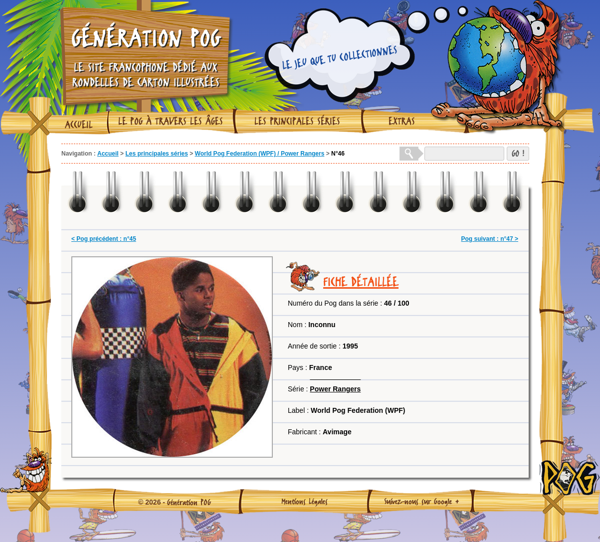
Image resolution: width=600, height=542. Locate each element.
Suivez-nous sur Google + (421, 501)
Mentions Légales (304, 501)
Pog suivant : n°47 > (490, 238)
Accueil (79, 124)
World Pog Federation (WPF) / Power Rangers (260, 153)
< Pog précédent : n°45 (103, 238)
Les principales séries (297, 121)
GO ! (518, 153)
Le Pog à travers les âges (170, 121)
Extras (402, 121)
